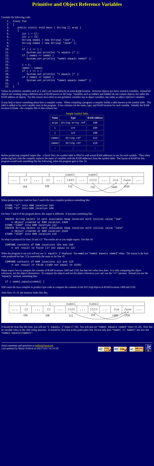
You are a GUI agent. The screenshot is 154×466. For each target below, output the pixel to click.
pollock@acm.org (44, 357)
